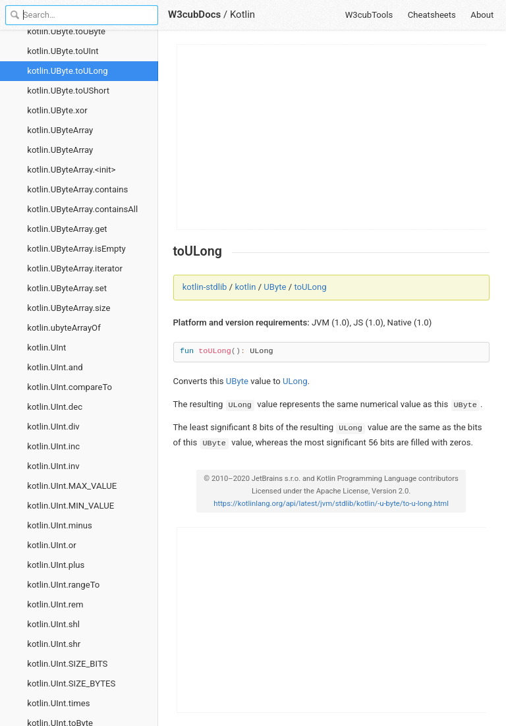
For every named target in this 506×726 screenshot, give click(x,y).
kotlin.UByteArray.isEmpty (76, 249)
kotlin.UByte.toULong (67, 71)
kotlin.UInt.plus (55, 565)
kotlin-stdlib (205, 287)
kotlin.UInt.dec (54, 407)
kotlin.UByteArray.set (67, 288)
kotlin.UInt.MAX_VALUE (72, 486)
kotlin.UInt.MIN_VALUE (70, 506)
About (481, 15)
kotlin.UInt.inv (53, 466)
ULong (295, 381)
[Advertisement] (332, 137)
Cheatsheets (432, 15)
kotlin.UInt (46, 347)
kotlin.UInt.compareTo (69, 387)
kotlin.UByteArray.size (68, 308)
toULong (310, 287)
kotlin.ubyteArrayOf (63, 328)
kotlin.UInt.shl (53, 624)
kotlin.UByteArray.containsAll (82, 209)
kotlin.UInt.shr (53, 644)
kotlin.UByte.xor (57, 110)
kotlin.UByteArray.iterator (75, 268)
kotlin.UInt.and (54, 367)
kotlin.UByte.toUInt (62, 51)
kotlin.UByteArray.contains (77, 189)
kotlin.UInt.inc (53, 446)
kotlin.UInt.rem (55, 604)
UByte (275, 287)
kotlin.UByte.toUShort (68, 91)
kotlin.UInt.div (53, 427)
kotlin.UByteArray (60, 130)
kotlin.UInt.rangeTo (63, 585)
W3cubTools (369, 15)
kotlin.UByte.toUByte (66, 31)
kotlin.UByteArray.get (67, 229)
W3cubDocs (194, 14)
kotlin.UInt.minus (59, 525)
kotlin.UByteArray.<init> (71, 170)
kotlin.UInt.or (51, 545)
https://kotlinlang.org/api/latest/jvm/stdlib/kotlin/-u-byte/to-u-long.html (331, 503)
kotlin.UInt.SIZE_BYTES (71, 683)
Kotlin (242, 14)
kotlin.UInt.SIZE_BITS (67, 664)
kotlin (245, 287)
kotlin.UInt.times (58, 703)
